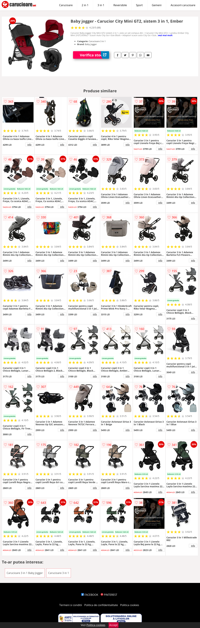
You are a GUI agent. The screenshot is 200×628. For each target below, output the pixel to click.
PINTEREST (109, 595)
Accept (113, 625)
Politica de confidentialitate (101, 605)
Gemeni (156, 5)
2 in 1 (85, 5)
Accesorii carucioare (183, 5)
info (29, 144)
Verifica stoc (94, 55)
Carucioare (66, 5)
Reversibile (120, 5)
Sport (139, 5)
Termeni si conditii (70, 605)
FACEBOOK (89, 595)
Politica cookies (129, 605)
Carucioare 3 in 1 (58, 573)
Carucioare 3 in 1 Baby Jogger (25, 573)
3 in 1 (101, 5)
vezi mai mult (165, 35)
